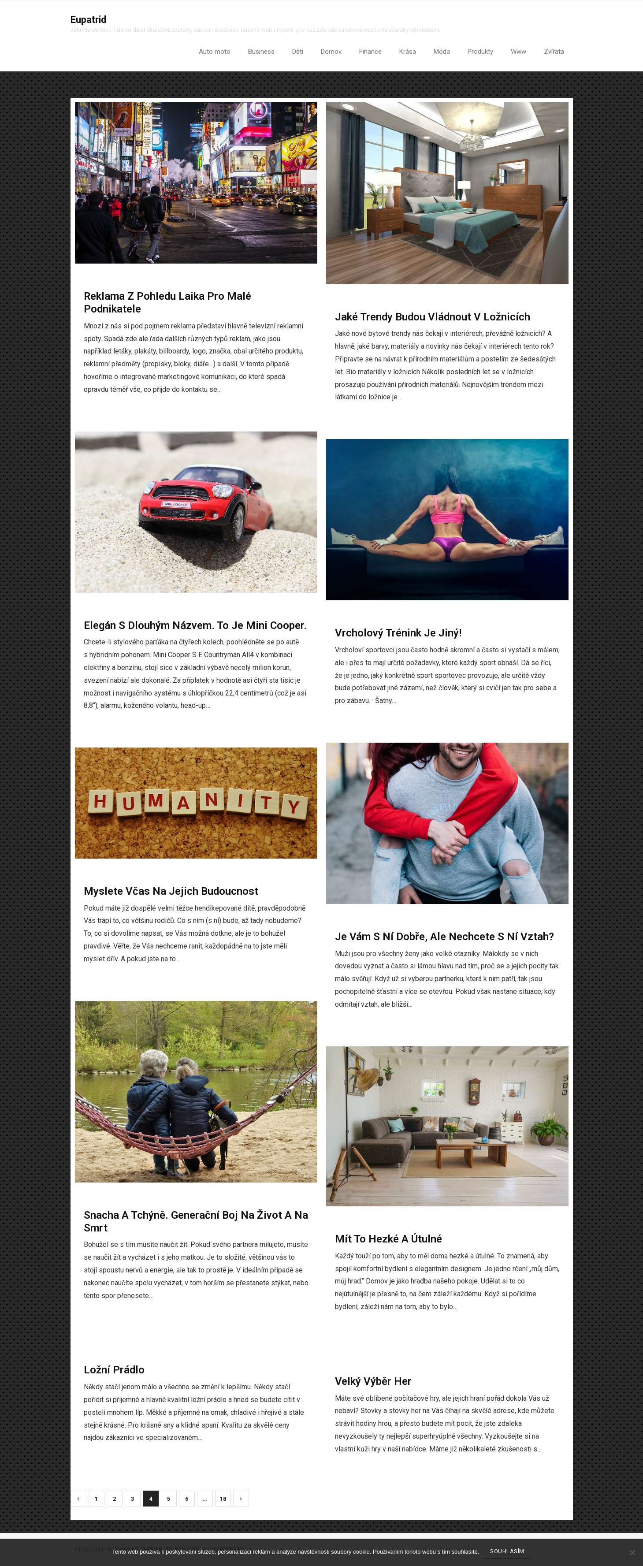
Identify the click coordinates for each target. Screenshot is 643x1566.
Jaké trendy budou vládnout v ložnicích (432, 317)
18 (223, 1499)
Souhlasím (507, 1551)
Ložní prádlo (114, 1370)
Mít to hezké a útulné (388, 1239)
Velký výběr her (373, 1381)
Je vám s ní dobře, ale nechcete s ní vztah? (444, 936)
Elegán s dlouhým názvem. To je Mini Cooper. (195, 625)
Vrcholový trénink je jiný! (398, 633)
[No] (632, 1552)
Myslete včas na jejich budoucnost (171, 891)
